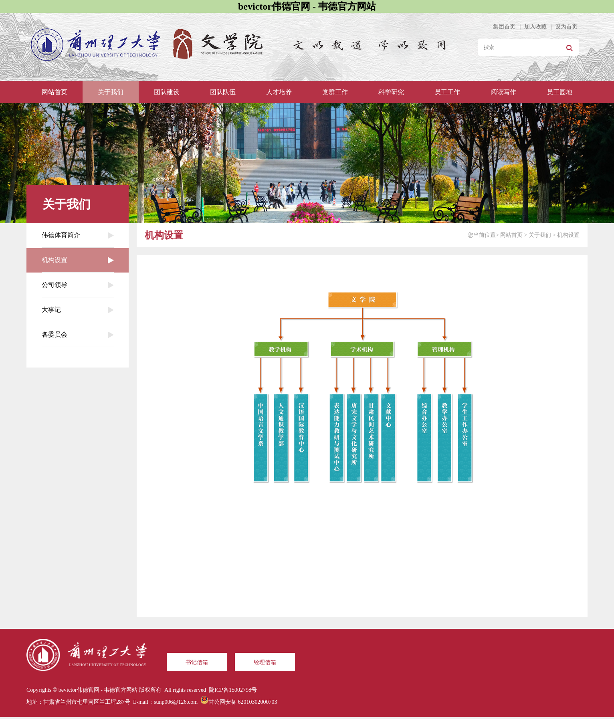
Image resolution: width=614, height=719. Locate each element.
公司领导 (78, 285)
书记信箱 (197, 662)
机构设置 (78, 260)
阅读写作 (503, 92)
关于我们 (110, 92)
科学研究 (391, 92)
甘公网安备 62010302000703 (242, 702)
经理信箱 (265, 662)
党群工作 (335, 92)
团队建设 (167, 92)
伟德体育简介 (78, 235)
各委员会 (78, 334)
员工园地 (559, 92)
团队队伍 (223, 92)
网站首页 (54, 92)
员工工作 (447, 92)
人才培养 (279, 92)
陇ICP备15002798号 (233, 690)
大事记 (78, 309)
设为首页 (566, 27)
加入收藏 (535, 27)
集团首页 (504, 27)
